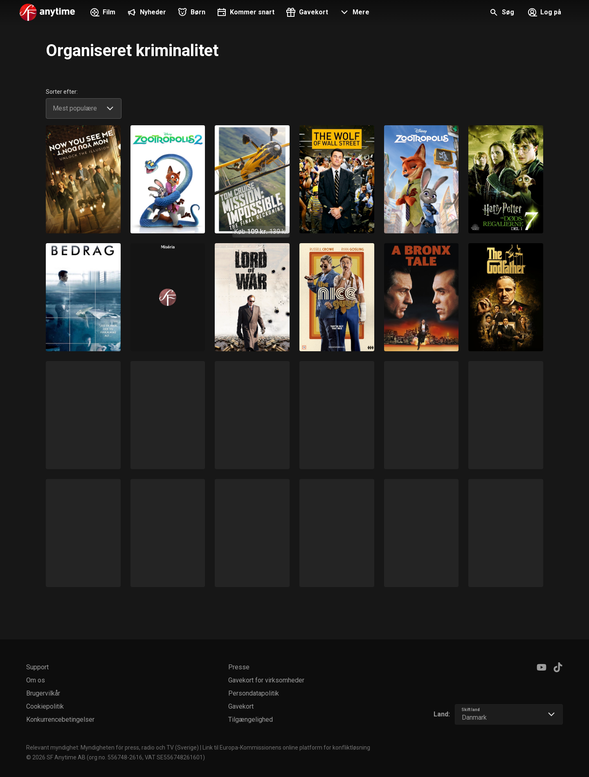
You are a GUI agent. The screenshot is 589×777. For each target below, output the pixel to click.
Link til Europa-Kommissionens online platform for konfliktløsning (286, 747)
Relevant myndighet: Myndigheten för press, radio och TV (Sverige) (112, 747)
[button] (354, 13)
